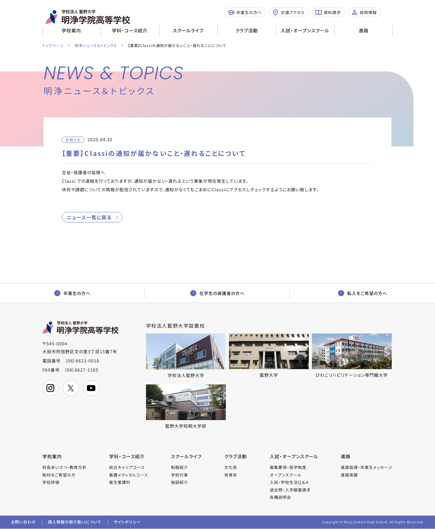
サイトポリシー (127, 522)
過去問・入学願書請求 (290, 490)
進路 (364, 30)
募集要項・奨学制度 (288, 467)
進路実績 (349, 475)
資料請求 (328, 12)
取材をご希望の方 (59, 475)
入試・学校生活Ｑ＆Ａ (289, 482)
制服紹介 (179, 467)
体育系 (230, 475)
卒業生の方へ (245, 12)
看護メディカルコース (128, 475)
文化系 (230, 467)
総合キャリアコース (127, 467)
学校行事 (179, 475)
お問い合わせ (23, 522)
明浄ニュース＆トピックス (96, 45)
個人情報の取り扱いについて (75, 522)
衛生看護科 (119, 482)
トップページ (53, 45)
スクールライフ (188, 30)
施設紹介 (179, 482)
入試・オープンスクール (305, 30)
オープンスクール (285, 475)
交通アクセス (288, 12)
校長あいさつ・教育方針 (64, 467)
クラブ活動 (246, 30)
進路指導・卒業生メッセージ (367, 467)
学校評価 (50, 482)
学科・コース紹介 (130, 30)
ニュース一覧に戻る (89, 217)
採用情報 (364, 12)
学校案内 (71, 30)
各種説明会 (280, 497)
